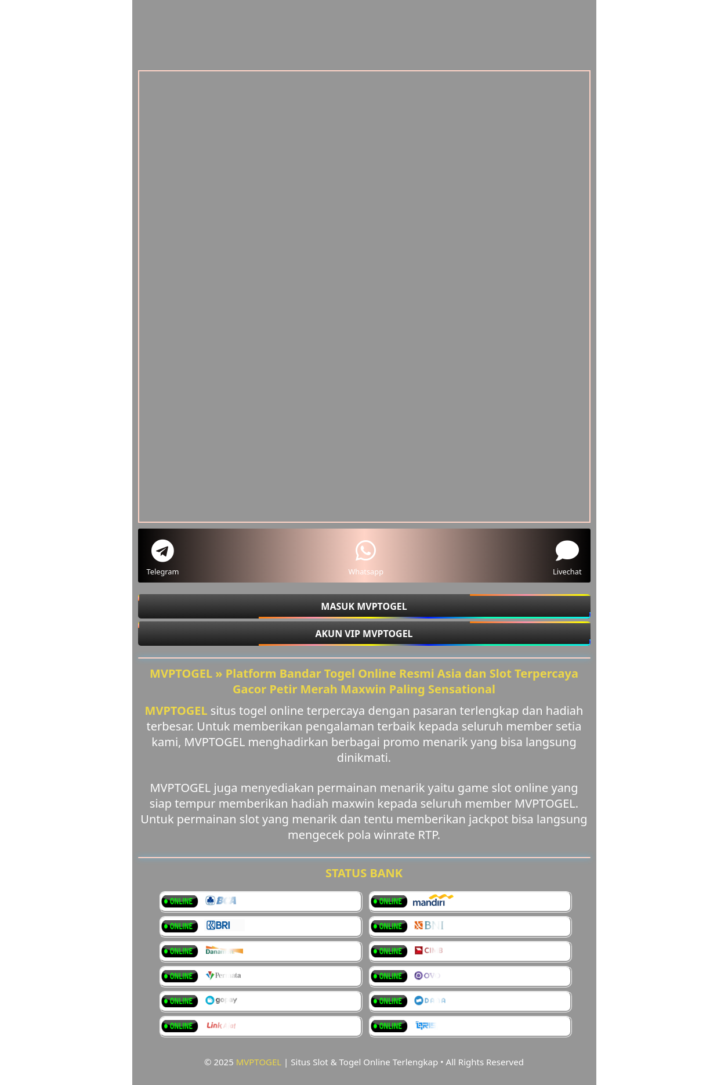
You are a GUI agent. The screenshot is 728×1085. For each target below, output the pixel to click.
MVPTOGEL (259, 1062)
